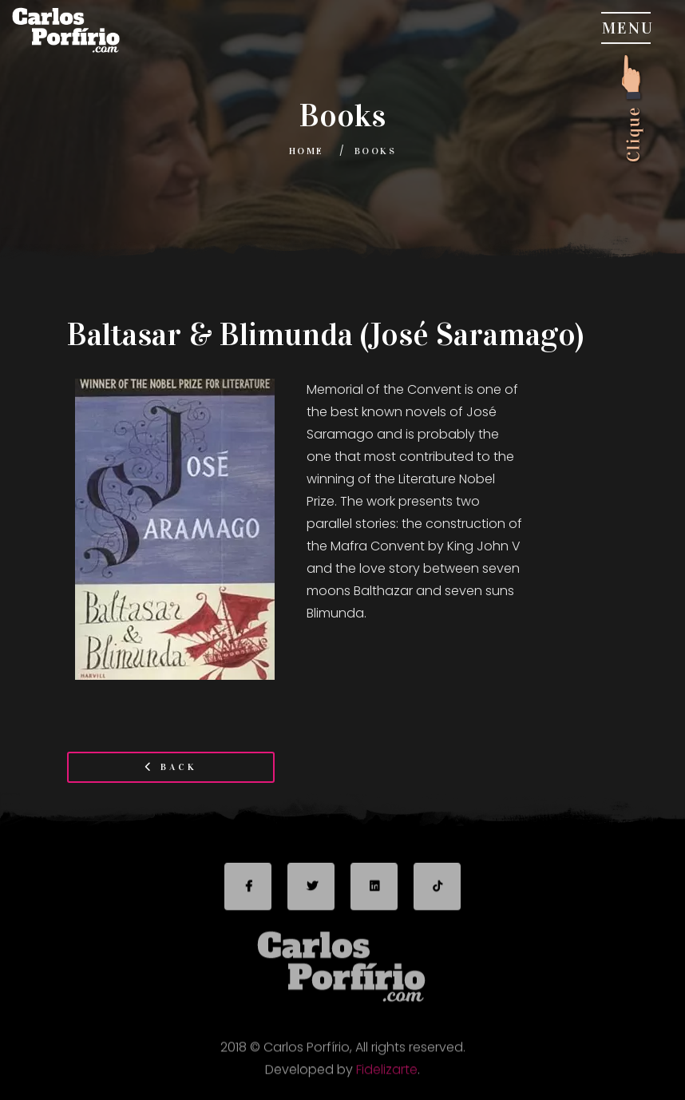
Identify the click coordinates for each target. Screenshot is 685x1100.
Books (375, 151)
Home (306, 151)
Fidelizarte (387, 1074)
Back (171, 766)
